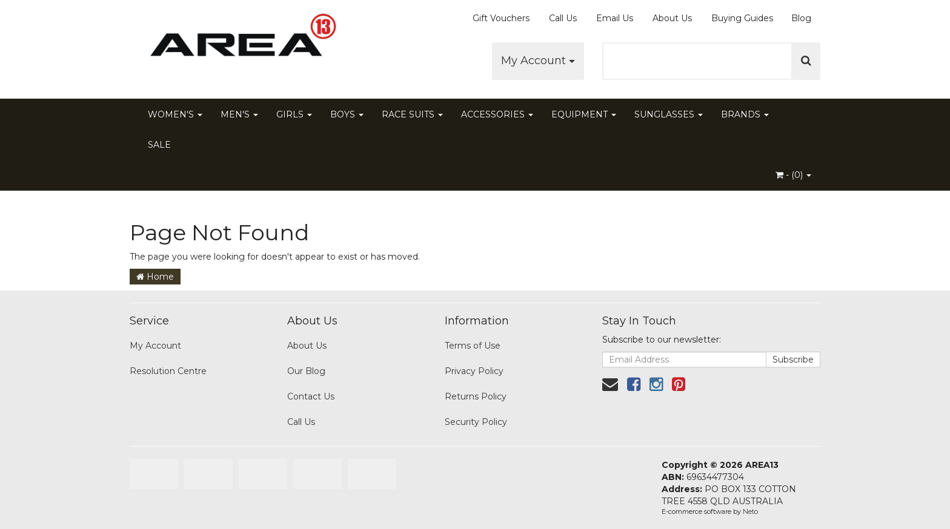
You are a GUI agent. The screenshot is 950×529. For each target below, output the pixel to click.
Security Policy (476, 421)
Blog (801, 18)
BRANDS (745, 114)
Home (155, 276)
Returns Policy (476, 396)
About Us (672, 18)
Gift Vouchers (501, 18)
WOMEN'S (175, 114)
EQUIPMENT (583, 114)
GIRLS (294, 114)
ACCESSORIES (497, 114)
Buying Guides (742, 18)
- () (793, 174)
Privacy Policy (474, 371)
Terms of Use (472, 345)
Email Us (614, 18)
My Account (538, 60)
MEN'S (239, 114)
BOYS (347, 114)
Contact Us (310, 396)
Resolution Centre (168, 371)
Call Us (563, 18)
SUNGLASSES (668, 114)
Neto (750, 511)
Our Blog (306, 371)
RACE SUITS (412, 114)
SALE (159, 144)
